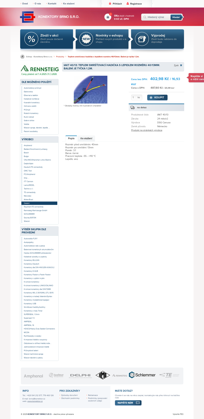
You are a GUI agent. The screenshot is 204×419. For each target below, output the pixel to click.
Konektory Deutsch (31, 264)
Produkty (60, 56)
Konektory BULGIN (31, 260)
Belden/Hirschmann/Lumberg (35, 149)
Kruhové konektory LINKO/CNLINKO (38, 285)
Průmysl (27, 110)
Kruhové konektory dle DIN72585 (37, 289)
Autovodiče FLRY (30, 239)
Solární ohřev (29, 120)
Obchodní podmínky (70, 398)
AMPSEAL (28, 321)
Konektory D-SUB (31, 271)
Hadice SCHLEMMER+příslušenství (37, 253)
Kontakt (52, 3)
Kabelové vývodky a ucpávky (35, 257)
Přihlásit (117, 3)
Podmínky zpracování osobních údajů (97, 399)
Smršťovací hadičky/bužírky (34, 307)
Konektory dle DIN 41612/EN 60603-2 (39, 267)
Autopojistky (28, 242)
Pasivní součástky (31, 131)
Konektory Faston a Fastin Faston (37, 275)
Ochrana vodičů (30, 106)
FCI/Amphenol (29, 174)
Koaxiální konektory (31, 103)
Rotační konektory (31, 113)
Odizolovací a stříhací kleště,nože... (37, 343)
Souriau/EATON (30, 218)
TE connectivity (29, 192)
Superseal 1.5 (29, 318)
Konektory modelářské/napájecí (36, 300)
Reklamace (93, 395)
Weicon (27, 221)
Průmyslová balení (31, 350)
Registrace (136, 3)
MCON (26, 332)
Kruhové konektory (31, 282)
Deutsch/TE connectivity (33, 167)
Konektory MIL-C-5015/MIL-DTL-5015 (38, 293)
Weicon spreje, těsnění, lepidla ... (37, 128)
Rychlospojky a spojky (32, 336)
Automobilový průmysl (32, 88)
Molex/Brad (28, 200)
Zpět (176, 65)
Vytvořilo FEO (178, 414)
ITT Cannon (28, 181)
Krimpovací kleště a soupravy (35, 340)
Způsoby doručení (69, 395)
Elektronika (28, 92)
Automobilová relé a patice (34, 246)
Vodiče (26, 124)
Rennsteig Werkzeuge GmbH (35, 210)
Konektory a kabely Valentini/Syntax (38, 296)
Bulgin (26, 156)
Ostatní (26, 203)
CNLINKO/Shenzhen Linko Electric (37, 160)
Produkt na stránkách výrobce (146, 130)
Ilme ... (26, 178)
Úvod (25, 3)
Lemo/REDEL (29, 185)
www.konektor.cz (35, 401)
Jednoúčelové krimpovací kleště (36, 347)
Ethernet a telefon (31, 95)
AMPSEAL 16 (29, 325)
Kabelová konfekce (31, 99)
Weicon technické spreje (33, 354)
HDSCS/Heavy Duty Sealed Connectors (39, 329)
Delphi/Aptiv (28, 164)
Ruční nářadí (29, 117)
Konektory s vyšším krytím (34, 278)
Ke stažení (69, 3)
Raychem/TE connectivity (33, 207)
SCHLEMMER (29, 214)
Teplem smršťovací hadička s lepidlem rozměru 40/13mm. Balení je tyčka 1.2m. (103, 56)
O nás (38, 3)
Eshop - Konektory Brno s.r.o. (39, 56)
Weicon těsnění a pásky (33, 358)
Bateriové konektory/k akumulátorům (39, 249)
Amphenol (28, 145)
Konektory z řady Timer (33, 311)
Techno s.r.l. (28, 189)
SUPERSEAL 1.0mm (31, 314)
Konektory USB (30, 304)
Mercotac (27, 196)
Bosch (26, 153)
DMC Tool (28, 171)
